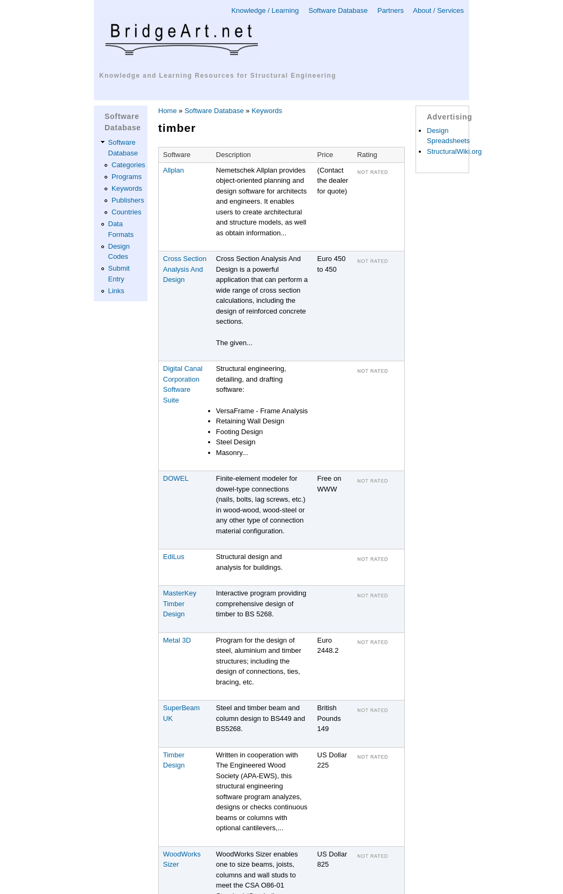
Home (167, 111)
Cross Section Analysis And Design (184, 269)
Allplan (173, 170)
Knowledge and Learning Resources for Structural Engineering (217, 75)
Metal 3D (177, 640)
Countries (127, 212)
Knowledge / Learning (265, 10)
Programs (127, 177)
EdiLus (173, 557)
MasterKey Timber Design (179, 603)
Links (116, 291)
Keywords (127, 188)
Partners (390, 10)
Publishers (128, 200)
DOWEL (176, 478)
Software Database (338, 10)
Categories (128, 165)
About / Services (438, 10)
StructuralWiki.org (454, 151)
